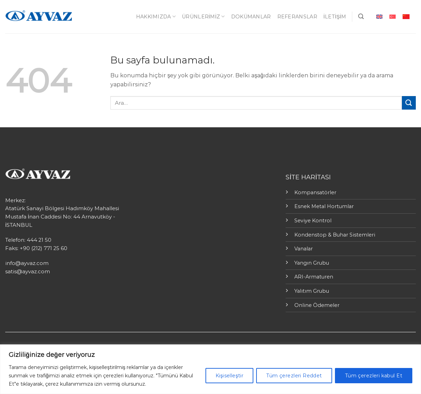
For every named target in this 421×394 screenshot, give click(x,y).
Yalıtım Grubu (311, 291)
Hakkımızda (156, 16)
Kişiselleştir (229, 375)
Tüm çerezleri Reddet (294, 375)
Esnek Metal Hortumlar (324, 206)
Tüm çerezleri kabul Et (373, 375)
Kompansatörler (315, 192)
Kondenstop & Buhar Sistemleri (334, 235)
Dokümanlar (251, 17)
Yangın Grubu (311, 263)
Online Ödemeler (316, 305)
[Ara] (361, 16)
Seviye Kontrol (312, 220)
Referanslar (297, 17)
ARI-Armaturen (313, 277)
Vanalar (303, 249)
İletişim (334, 17)
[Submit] (409, 103)
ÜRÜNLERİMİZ (203, 16)
